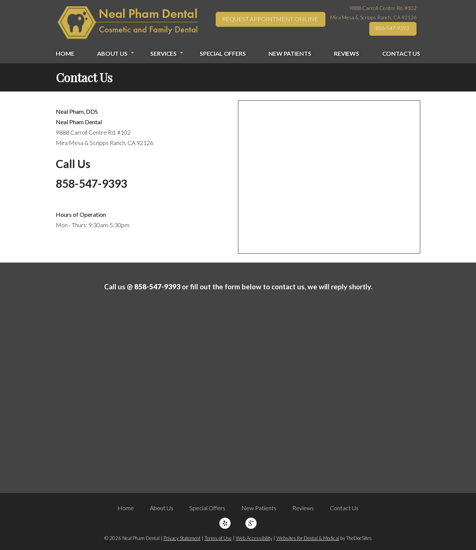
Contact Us (401, 53)
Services (163, 53)
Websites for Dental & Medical (307, 538)
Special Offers (223, 53)
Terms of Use (218, 538)
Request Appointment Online (270, 18)
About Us (112, 53)
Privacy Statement (182, 538)
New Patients (289, 53)
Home (65, 53)
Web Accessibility (254, 538)
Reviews (346, 53)
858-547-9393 (392, 28)
